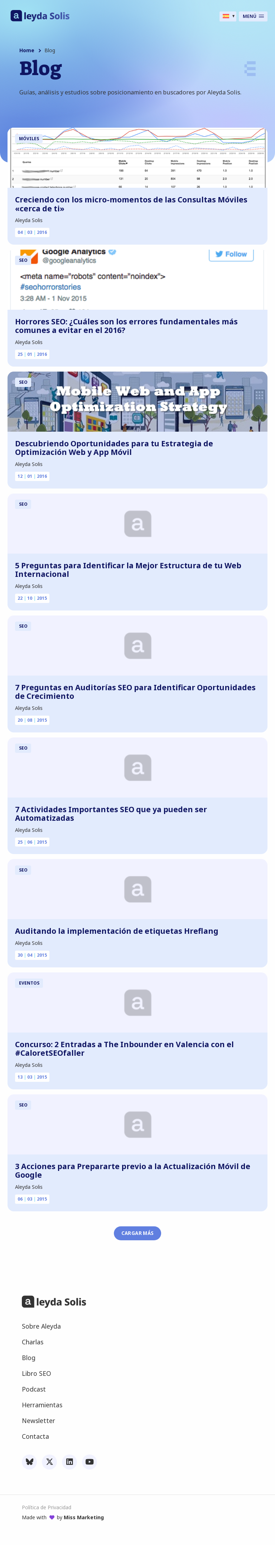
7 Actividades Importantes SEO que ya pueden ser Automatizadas (111, 814)
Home (26, 51)
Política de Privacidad (46, 1507)
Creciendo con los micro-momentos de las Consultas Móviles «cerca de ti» (131, 204)
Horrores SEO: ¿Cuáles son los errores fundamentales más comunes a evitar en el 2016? (126, 326)
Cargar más (137, 1233)
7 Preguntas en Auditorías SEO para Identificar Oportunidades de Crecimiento (135, 692)
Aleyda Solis (29, 220)
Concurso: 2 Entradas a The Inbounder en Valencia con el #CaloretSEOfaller (124, 1049)
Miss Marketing (84, 1517)
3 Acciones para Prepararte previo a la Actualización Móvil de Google (132, 1170)
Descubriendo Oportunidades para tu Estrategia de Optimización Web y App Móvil (114, 448)
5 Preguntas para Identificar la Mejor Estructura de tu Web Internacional (128, 570)
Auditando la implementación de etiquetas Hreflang (116, 931)
